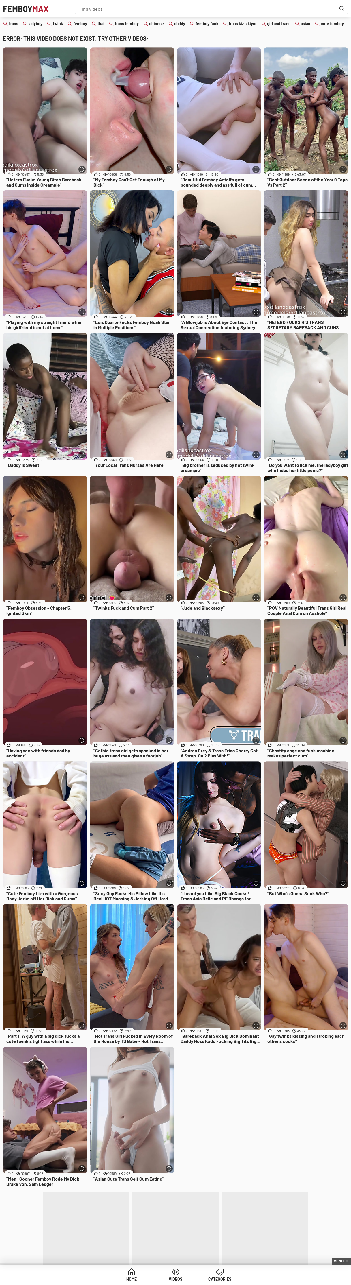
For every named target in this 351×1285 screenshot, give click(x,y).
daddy (179, 23)
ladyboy (35, 23)
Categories (219, 1279)
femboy (80, 23)
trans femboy (127, 23)
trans (13, 23)
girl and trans (278, 23)
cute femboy (332, 23)
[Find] (342, 9)
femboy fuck (207, 23)
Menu (339, 1261)
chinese (156, 23)
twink (58, 23)
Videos (175, 1279)
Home (131, 1279)
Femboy (26, 9)
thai (100, 23)
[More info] (82, 169)
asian (305, 23)
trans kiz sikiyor (243, 23)
